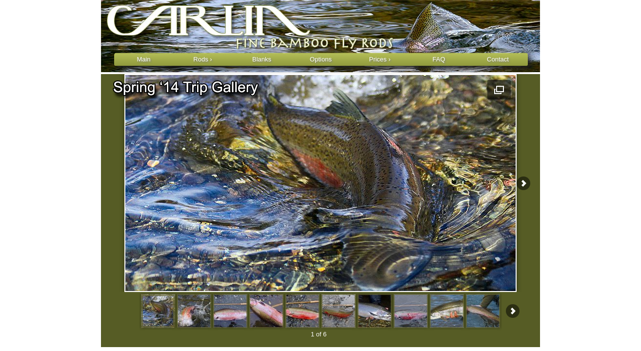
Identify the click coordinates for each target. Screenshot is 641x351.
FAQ (438, 59)
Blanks (261, 59)
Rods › (202, 59)
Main (143, 59)
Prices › (379, 59)
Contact (498, 59)
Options (321, 59)
